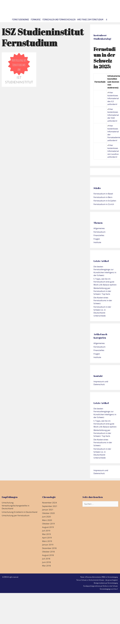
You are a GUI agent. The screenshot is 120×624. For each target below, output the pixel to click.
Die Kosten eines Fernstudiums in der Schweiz (103, 300)
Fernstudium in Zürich (104, 204)
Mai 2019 (46, 534)
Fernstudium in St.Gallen (105, 200)
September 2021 (49, 506)
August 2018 (48, 555)
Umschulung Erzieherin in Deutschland (19, 512)
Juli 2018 (46, 558)
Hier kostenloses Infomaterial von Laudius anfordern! (113, 151)
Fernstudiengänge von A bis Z (109, 589)
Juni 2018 (46, 562)
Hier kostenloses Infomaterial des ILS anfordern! (113, 98)
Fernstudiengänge (20, 19)
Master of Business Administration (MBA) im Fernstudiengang (99, 577)
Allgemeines (99, 228)
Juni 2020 (46, 516)
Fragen (97, 239)
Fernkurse (36, 19)
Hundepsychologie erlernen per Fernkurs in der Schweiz (100, 586)
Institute (97, 242)
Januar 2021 (47, 509)
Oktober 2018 (48, 551)
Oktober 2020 (48, 513)
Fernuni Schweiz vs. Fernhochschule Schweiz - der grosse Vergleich (97, 580)
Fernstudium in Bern (103, 197)
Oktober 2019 (48, 523)
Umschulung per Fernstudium (15, 515)
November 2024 (49, 502)
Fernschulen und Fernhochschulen (58, 19)
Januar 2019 (47, 544)
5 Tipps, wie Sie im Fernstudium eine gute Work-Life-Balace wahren (105, 281)
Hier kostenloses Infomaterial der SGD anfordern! (113, 115)
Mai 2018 (46, 565)
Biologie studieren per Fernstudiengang (106, 583)
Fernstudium (99, 232)
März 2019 (47, 541)
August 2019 (48, 527)
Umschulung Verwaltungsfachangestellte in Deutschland (15, 505)
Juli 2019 (46, 530)
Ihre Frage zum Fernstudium (90, 19)
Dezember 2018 (49, 548)
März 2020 (47, 520)
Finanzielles (99, 235)
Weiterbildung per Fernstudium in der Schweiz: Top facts (102, 291)
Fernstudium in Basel (103, 193)
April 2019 (47, 537)
